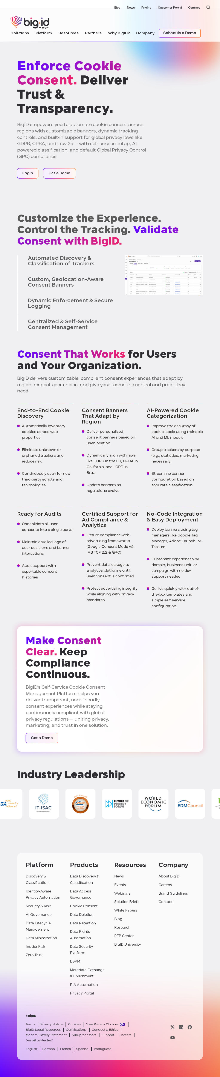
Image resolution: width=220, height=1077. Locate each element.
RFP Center (124, 936)
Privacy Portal (82, 993)
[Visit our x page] (172, 1027)
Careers (165, 885)
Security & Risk (38, 906)
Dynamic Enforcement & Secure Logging (70, 303)
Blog (117, 7)
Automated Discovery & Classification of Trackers (61, 261)
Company (145, 33)
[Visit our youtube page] (172, 1037)
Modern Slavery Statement (46, 1035)
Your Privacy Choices (102, 1024)
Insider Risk (35, 947)
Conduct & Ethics (105, 1030)
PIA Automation (84, 985)
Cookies (74, 1024)
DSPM (75, 961)
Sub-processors (84, 1035)
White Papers (125, 910)
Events (120, 885)
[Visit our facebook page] (190, 1027)
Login (27, 173)
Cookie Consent (84, 906)
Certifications (76, 1030)
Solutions (20, 33)
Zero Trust (34, 955)
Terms (30, 1024)
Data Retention (83, 923)
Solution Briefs (126, 902)
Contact (194, 7)
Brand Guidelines (173, 893)
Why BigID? (119, 33)
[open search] (208, 7)
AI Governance (39, 915)
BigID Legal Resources (43, 1030)
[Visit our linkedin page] (181, 1027)
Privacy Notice (51, 1024)
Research (122, 927)
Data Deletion (81, 915)
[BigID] (30, 22)
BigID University (127, 944)
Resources (68, 33)
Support (108, 1035)
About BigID (169, 876)
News (131, 7)
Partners (93, 33)
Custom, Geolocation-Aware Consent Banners (66, 282)
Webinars (122, 893)
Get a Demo (59, 173)
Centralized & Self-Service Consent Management (63, 324)
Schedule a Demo (179, 33)
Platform (44, 33)
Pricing (146, 7)
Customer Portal (170, 7)
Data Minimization (41, 938)
